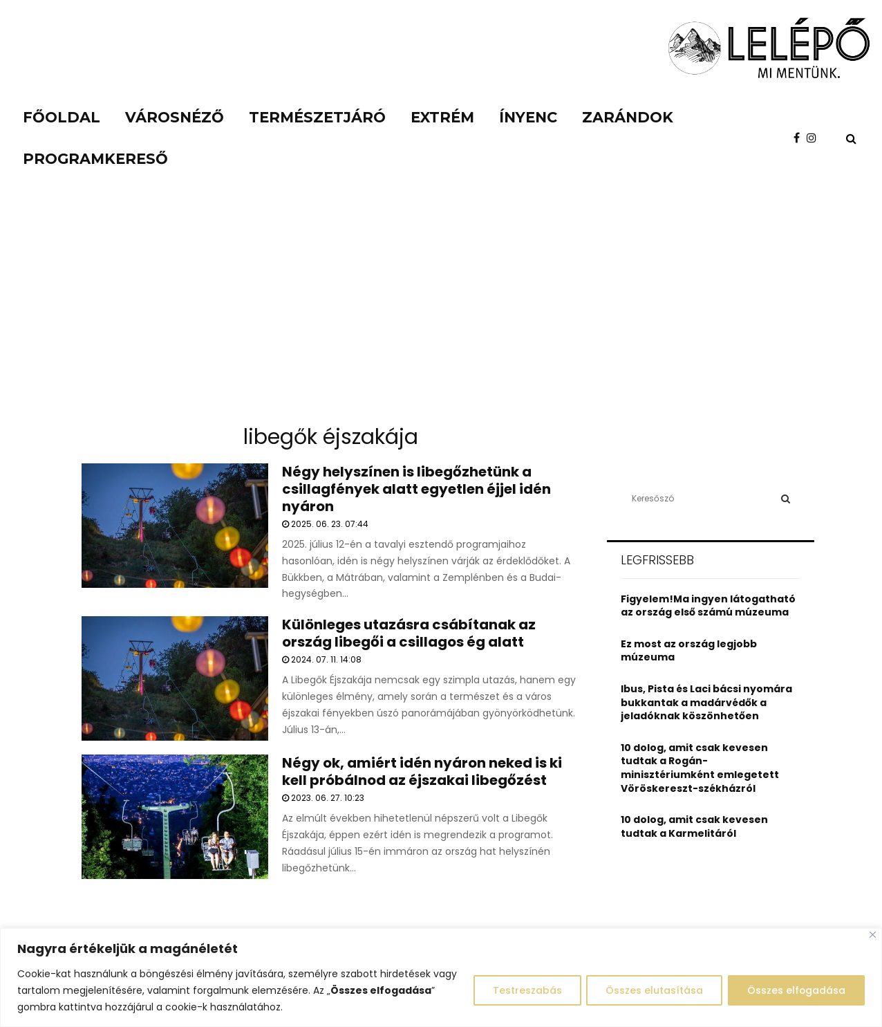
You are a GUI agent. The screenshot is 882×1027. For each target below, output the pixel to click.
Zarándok (627, 117)
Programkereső (95, 158)
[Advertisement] (441, 311)
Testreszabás (522, 990)
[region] (441, 977)
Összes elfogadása (795, 990)
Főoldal (61, 117)
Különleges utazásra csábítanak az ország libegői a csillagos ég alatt (409, 633)
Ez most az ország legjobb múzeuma (689, 651)
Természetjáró (317, 117)
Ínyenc (528, 117)
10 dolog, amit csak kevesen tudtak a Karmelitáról (694, 826)
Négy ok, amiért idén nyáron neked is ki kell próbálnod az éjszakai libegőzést (422, 771)
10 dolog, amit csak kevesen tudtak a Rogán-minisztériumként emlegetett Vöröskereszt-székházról (700, 768)
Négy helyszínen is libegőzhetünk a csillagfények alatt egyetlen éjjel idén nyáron (416, 489)
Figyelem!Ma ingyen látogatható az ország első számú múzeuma (708, 606)
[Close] (873, 935)
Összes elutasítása (651, 990)
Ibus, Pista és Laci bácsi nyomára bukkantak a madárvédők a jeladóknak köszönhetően (706, 702)
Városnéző (174, 117)
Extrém (442, 117)
